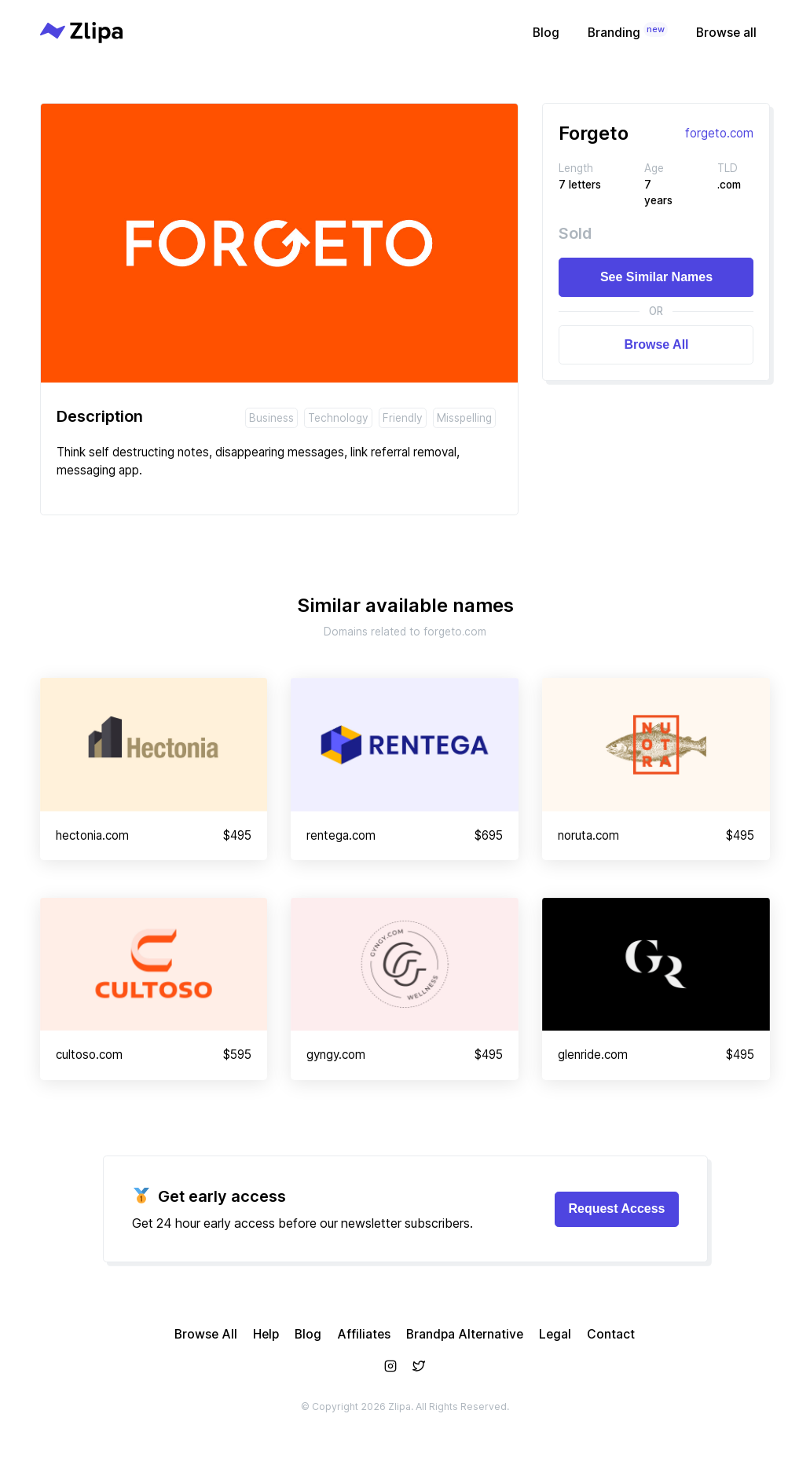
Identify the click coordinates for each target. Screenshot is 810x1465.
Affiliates (363, 1334)
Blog (546, 32)
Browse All (656, 344)
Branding (628, 31)
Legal (555, 1334)
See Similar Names (656, 277)
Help (266, 1334)
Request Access (616, 1208)
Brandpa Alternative (464, 1334)
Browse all (726, 32)
